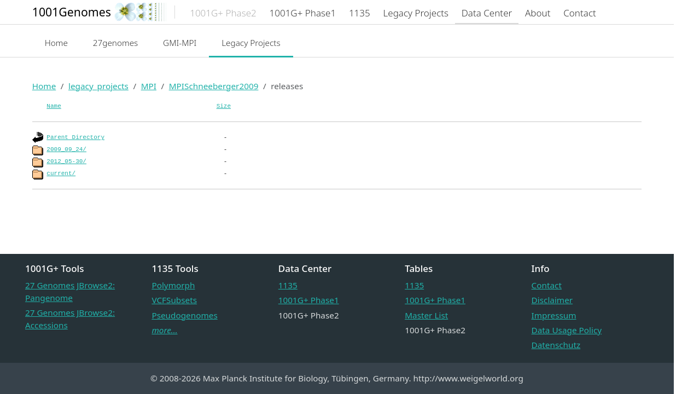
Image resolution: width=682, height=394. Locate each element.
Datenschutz (556, 344)
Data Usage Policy (567, 330)
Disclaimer (552, 299)
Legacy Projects (251, 42)
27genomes (115, 42)
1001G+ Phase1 (308, 299)
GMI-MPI (179, 42)
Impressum (554, 315)
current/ (60, 173)
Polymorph (173, 285)
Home (56, 42)
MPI (148, 85)
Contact (547, 285)
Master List (426, 315)
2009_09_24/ (66, 149)
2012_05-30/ (66, 161)
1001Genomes (71, 12)
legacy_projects (98, 85)
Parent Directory (75, 137)
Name (53, 106)
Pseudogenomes (184, 315)
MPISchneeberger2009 (214, 85)
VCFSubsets (174, 299)
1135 (288, 285)
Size (224, 106)
